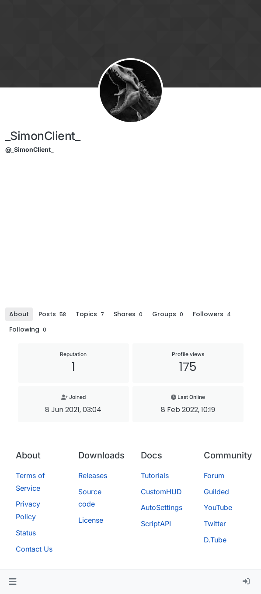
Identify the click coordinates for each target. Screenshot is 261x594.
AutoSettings (161, 507)
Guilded (216, 491)
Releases (92, 475)
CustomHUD (161, 491)
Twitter (215, 523)
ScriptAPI (156, 523)
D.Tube (215, 539)
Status (26, 532)
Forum (214, 475)
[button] (12, 582)
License (90, 520)
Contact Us (34, 549)
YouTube (218, 507)
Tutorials (155, 475)
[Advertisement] (130, 242)
